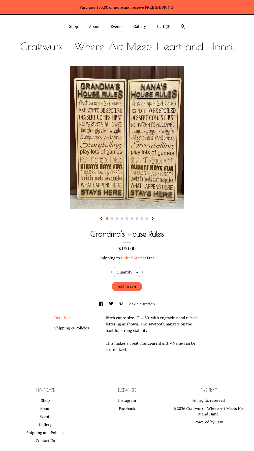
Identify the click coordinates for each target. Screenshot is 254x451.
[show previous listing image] (101, 219)
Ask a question (142, 304)
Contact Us (45, 440)
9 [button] (147, 218)
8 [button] (142, 218)
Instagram (127, 400)
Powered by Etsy (208, 422)
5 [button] (127, 218)
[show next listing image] (153, 219)
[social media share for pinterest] (121, 304)
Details (62, 317)
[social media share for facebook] (101, 304)
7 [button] (137, 218)
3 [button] (117, 218)
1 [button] (107, 218)
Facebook (127, 408)
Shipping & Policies (71, 328)
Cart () (163, 26)
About (94, 26)
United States (132, 258)
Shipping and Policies (45, 432)
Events (117, 26)
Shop (73, 26)
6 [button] (132, 218)
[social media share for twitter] (111, 304)
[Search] (183, 27)
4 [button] (122, 218)
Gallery (139, 26)
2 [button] (112, 218)
